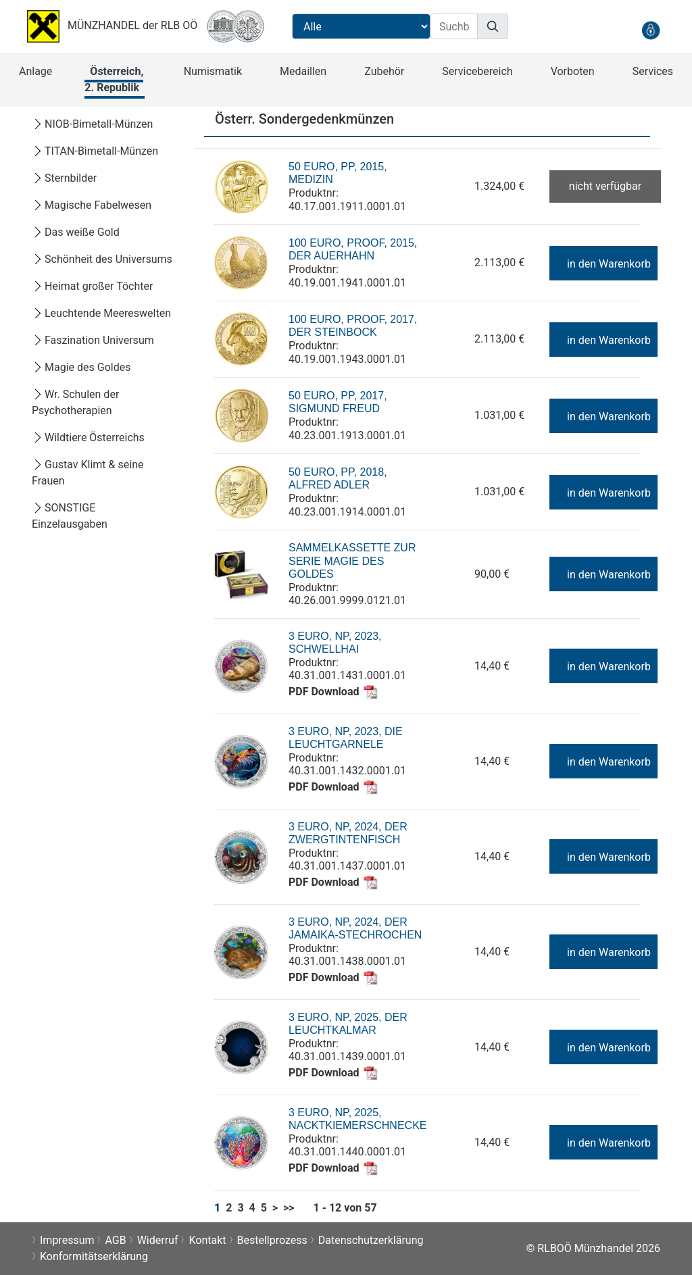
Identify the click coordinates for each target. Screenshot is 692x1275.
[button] (35, 71)
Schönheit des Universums (102, 259)
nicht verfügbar (605, 186)
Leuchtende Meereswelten (101, 313)
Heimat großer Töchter (92, 286)
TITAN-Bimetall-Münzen (95, 151)
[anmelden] (650, 30)
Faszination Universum (93, 340)
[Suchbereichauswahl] (361, 26)
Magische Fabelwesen (91, 205)
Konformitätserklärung (94, 1256)
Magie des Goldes (81, 367)
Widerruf (157, 1240)
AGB (115, 1240)
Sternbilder (64, 178)
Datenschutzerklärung (371, 1240)
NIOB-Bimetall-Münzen (92, 124)
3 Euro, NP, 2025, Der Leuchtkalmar (348, 1023)
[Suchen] (492, 26)
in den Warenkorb (602, 263)
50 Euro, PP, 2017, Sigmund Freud (338, 402)
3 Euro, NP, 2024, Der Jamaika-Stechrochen (355, 928)
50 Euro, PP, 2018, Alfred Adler (338, 478)
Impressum (67, 1240)
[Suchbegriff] (454, 26)
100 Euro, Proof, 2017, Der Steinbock (353, 326)
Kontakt (207, 1240)
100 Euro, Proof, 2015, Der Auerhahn (353, 249)
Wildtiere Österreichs (88, 437)
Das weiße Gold (76, 232)
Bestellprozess (272, 1240)
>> (289, 1207)
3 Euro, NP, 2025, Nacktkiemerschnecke (357, 1119)
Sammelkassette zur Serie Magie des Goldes (352, 561)
